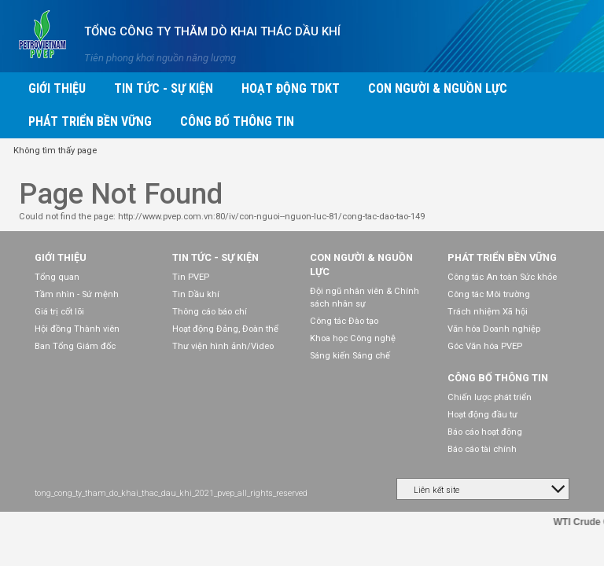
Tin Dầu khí (195, 294)
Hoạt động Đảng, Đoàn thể (225, 329)
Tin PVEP (190, 277)
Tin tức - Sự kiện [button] (163, 88)
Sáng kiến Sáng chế (350, 356)
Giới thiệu (61, 257)
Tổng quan (57, 277)
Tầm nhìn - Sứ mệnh (77, 294)
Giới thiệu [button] (57, 88)
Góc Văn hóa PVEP (484, 346)
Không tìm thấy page (55, 150)
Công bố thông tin (497, 378)
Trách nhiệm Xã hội (487, 312)
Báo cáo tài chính (482, 449)
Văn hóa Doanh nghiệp (493, 329)
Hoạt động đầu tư (482, 415)
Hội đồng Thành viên (77, 329)
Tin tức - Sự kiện (215, 257)
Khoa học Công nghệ (353, 338)
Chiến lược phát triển (489, 397)
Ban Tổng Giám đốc (75, 346)
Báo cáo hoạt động (484, 432)
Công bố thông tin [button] (237, 121)
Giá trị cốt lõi (59, 312)
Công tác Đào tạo (344, 321)
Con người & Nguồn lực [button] (437, 88)
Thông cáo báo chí (209, 312)
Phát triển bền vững (502, 257)
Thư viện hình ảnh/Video (223, 346)
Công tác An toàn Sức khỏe (502, 277)
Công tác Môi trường (488, 294)
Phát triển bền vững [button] (90, 121)
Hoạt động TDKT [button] (290, 88)
